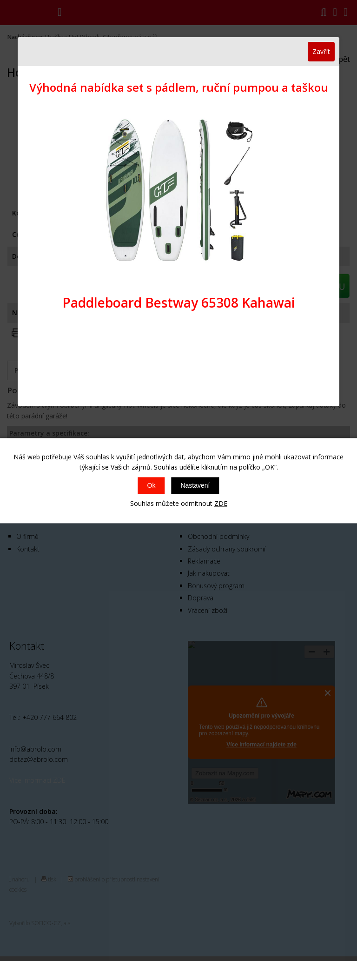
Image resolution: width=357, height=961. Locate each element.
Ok (151, 486)
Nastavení (195, 486)
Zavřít (321, 51)
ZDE (220, 503)
